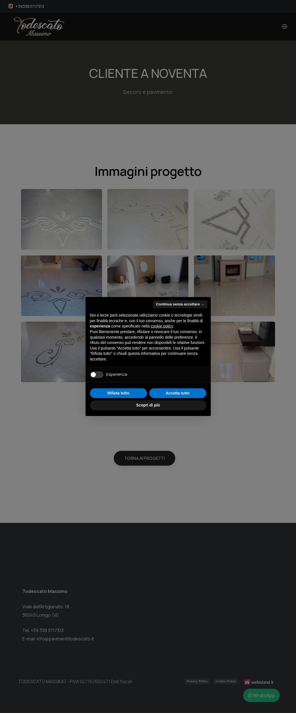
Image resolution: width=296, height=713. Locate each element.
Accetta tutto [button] (178, 393)
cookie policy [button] (162, 326)
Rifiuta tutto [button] (118, 393)
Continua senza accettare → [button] (180, 304)
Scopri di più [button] (148, 405)
